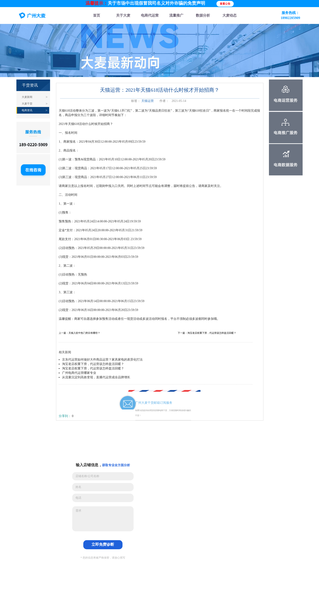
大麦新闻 (27, 97)
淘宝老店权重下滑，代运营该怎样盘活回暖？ (93, 364)
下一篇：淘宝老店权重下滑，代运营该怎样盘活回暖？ (207, 333)
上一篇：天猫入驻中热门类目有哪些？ (79, 333)
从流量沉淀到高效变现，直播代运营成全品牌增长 (96, 377)
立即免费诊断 (102, 544)
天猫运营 (147, 101)
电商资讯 (27, 110)
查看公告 (225, 3)
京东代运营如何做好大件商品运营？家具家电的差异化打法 (102, 359)
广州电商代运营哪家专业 (79, 373)
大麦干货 (27, 103)
